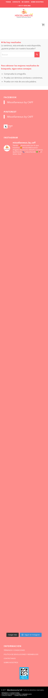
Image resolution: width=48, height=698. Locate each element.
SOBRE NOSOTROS (37, 2)
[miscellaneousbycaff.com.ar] (24, 13)
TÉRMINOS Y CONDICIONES (14, 650)
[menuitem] (8, 2)
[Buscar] (20, 54)
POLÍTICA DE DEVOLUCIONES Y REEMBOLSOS (21, 654)
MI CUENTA (25, 2)
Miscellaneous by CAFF (20, 102)
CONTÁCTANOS (10, 658)
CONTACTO (16, 2)
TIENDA (8, 2)
